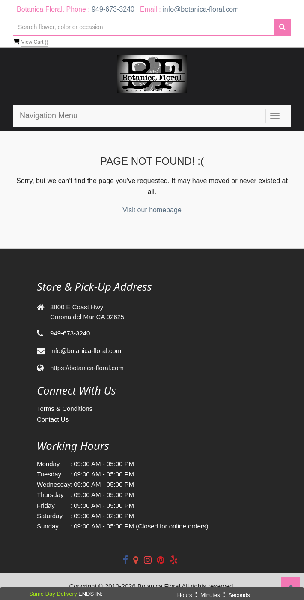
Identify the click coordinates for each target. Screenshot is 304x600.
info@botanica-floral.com (200, 9)
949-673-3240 (113, 9)
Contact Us (53, 419)
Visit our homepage (152, 210)
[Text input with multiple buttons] (143, 27)
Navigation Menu (48, 115)
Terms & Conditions (64, 408)
